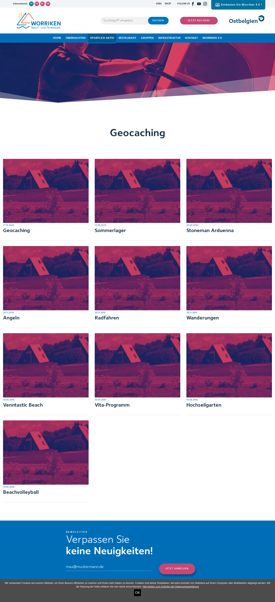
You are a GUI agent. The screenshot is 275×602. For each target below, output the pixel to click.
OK (137, 593)
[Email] (109, 567)
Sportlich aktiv (102, 38)
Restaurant (127, 38)
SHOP (168, 3)
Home (57, 38)
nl (42, 4)
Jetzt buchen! (199, 20)
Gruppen (147, 38)
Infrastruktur (169, 38)
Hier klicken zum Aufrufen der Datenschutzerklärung (171, 586)
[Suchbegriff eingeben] (124, 20)
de (31, 4)
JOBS (159, 3)
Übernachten (76, 38)
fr (37, 4)
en (48, 4)
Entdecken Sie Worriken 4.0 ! (238, 4)
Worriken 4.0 (212, 38)
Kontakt (191, 38)
